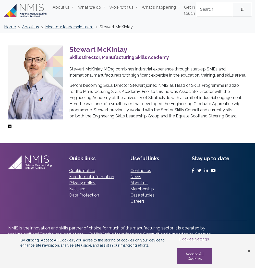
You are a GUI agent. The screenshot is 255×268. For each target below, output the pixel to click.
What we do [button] (90, 7)
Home (10, 27)
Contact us (140, 170)
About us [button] (62, 7)
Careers (137, 201)
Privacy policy (82, 182)
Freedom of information (91, 176)
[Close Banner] (249, 251)
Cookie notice (82, 170)
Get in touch (189, 10)
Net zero (77, 189)
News (135, 176)
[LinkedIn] (9, 126)
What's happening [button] (159, 7)
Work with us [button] (122, 7)
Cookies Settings (194, 239)
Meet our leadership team (69, 27)
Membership (142, 189)
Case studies (142, 195)
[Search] (242, 9)
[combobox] (215, 9)
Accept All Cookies (195, 256)
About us (30, 27)
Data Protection (84, 195)
